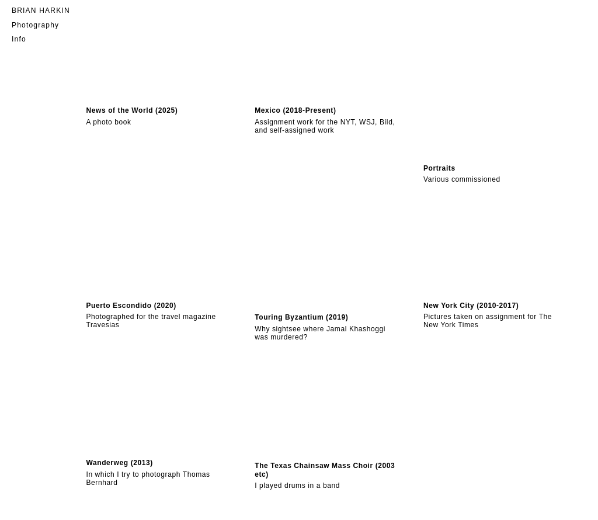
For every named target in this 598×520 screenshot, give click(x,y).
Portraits (439, 168)
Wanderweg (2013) (119, 463)
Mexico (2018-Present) (295, 110)
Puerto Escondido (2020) (131, 305)
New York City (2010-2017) (471, 305)
